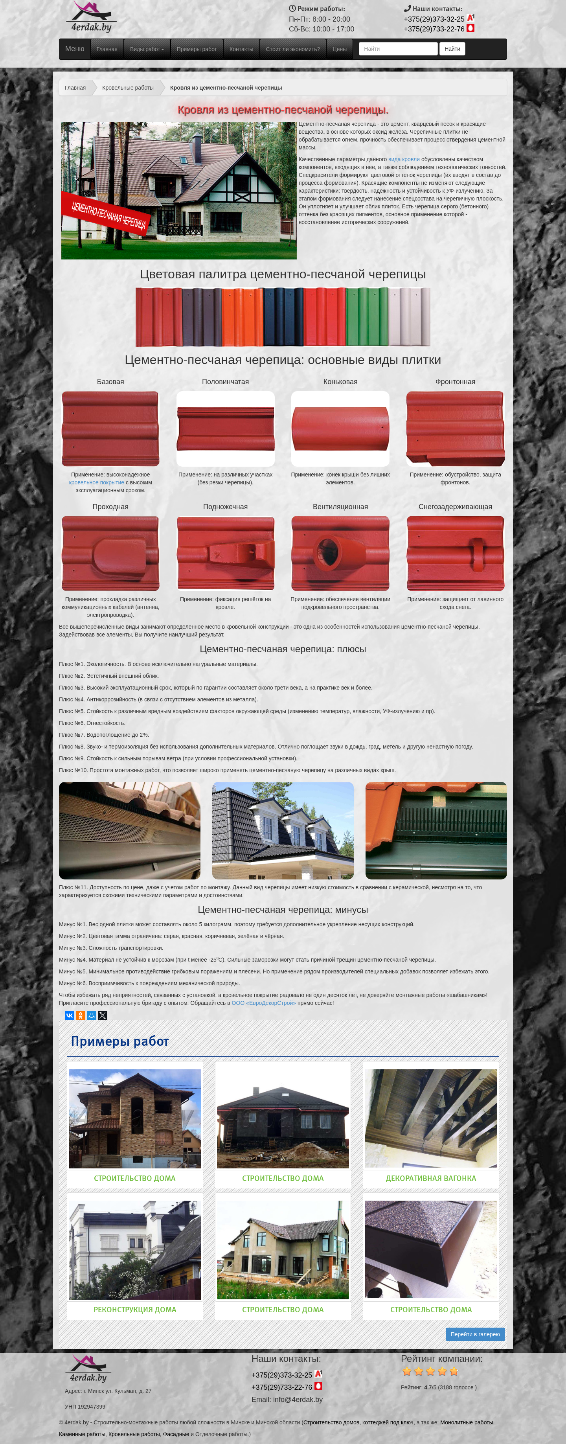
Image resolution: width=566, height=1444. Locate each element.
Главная (110, 48)
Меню (75, 49)
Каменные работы (82, 1434)
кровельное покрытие (96, 482)
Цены (340, 49)
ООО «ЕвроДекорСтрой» (264, 1003)
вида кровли (404, 159)
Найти (452, 49)
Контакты (241, 49)
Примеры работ (197, 49)
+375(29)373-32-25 (434, 19)
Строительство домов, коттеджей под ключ (358, 1422)
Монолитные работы (466, 1422)
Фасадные (176, 1434)
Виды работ (147, 49)
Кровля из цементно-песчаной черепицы (226, 88)
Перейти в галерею (475, 1334)
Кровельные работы (128, 88)
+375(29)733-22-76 (434, 29)
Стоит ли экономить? (293, 49)
